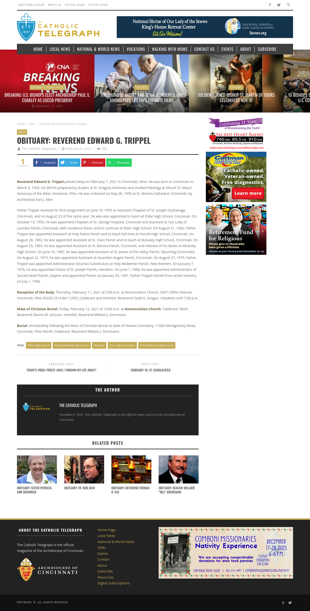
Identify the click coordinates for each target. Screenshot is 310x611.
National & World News (47, 87)
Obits (32, 124)
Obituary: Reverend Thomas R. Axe (130, 489)
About (102, 565)
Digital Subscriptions (114, 583)
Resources (106, 577)
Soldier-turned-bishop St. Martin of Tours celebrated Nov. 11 (236, 97)
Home (20, 124)
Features (142, 87)
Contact (104, 559)
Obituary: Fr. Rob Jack (79, 487)
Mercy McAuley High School (72, 345)
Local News (106, 535)
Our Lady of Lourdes (122, 345)
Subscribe (105, 571)
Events (103, 553)
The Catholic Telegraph (39, 149)
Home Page (107, 530)
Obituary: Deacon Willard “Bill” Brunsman (177, 489)
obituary (99, 345)
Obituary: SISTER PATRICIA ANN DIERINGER (34, 489)
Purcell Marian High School (156, 345)
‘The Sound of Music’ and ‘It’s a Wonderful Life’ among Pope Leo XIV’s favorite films (142, 97)
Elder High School (39, 345)
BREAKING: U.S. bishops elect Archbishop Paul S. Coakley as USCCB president (47, 97)
